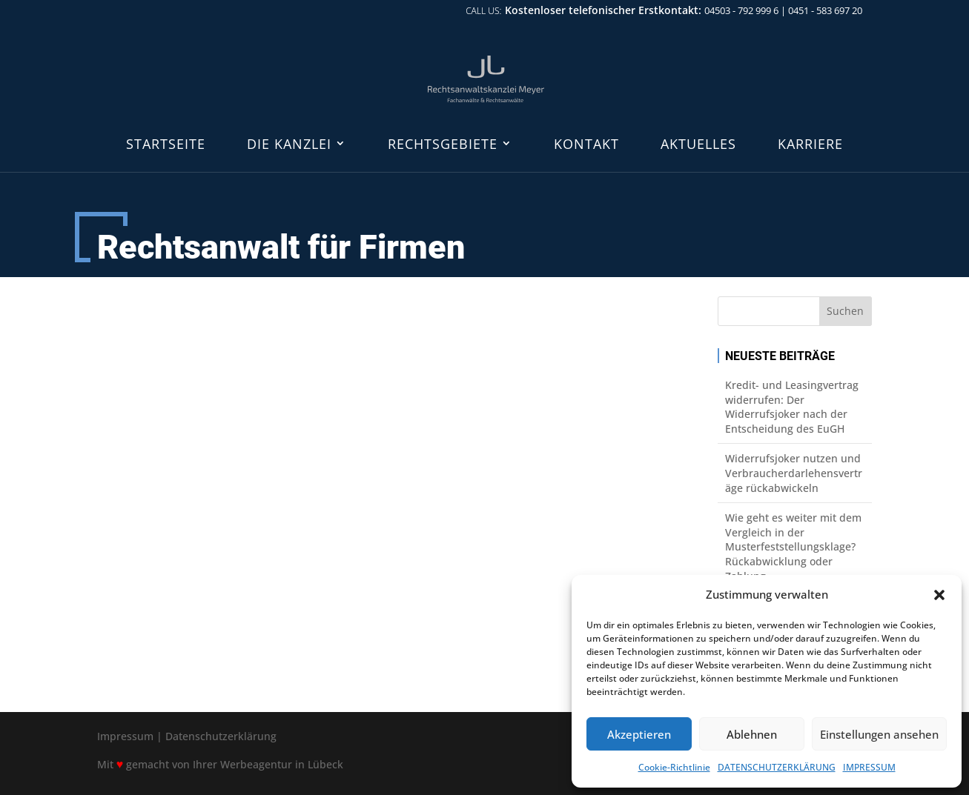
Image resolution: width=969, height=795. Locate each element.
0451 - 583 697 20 (825, 10)
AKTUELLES (698, 145)
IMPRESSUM (869, 767)
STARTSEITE (165, 145)
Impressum (125, 736)
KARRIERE (810, 145)
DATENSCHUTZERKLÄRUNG (777, 767)
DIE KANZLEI (289, 145)
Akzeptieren (639, 734)
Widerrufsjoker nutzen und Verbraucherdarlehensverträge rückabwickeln (793, 472)
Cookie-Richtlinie (674, 767)
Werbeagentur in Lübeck (281, 764)
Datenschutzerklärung (221, 736)
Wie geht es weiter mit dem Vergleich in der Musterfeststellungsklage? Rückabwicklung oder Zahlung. (793, 546)
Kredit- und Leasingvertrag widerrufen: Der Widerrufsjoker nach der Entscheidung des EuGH (792, 407)
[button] (939, 595)
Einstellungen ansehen (879, 734)
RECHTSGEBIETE (442, 145)
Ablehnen (752, 734)
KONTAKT (586, 145)
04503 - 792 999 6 (741, 10)
